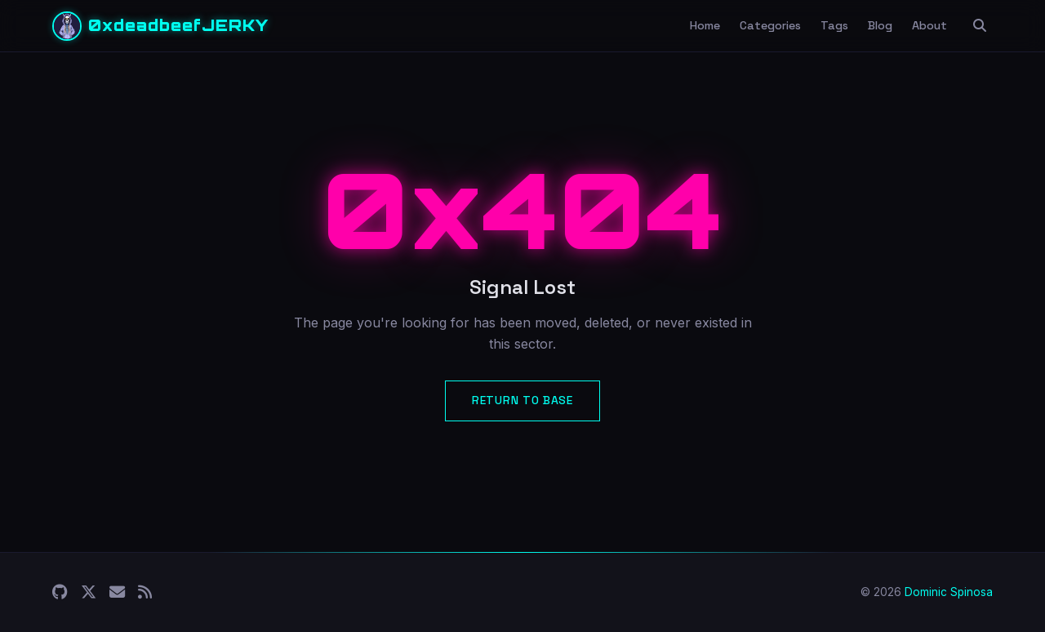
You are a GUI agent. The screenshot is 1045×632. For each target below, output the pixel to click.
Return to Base (522, 400)
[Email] (117, 592)
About (929, 25)
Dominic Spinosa (949, 592)
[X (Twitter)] (88, 592)
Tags (834, 25)
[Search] (980, 25)
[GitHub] (60, 592)
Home (705, 25)
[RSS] (145, 592)
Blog (880, 25)
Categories (770, 25)
